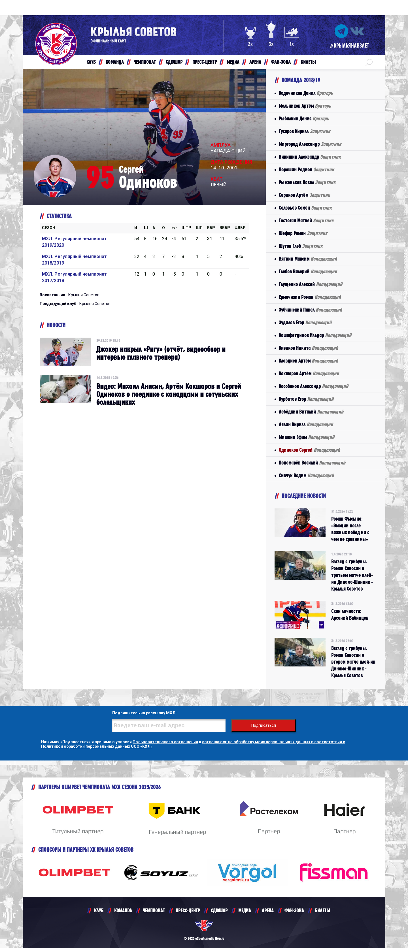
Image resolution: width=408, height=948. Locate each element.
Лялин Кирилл (306, 424)
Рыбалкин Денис (304, 118)
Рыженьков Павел (307, 182)
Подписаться (263, 725)
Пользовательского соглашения (165, 742)
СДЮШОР (219, 910)
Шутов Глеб (300, 246)
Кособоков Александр (313, 386)
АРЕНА (268, 910)
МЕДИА (244, 910)
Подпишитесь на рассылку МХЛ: (144, 713)
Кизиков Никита (308, 348)
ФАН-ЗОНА (294, 910)
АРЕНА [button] (255, 62)
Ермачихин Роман (310, 297)
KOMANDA (123, 910)
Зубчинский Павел (310, 309)
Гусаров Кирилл (304, 131)
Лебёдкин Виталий (311, 411)
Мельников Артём (305, 105)
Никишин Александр (310, 156)
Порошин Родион (306, 169)
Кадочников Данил (306, 93)
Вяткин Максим (308, 258)
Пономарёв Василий (312, 462)
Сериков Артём (304, 195)
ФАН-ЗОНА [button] (281, 62)
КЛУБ (98, 910)
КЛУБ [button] (91, 62)
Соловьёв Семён (305, 207)
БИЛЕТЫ (322, 910)
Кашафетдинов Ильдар (315, 335)
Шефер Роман (303, 233)
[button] (369, 62)
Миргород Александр (310, 144)
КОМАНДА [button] (115, 62)
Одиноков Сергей (309, 450)
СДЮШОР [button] (174, 62)
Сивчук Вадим (306, 475)
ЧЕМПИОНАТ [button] (145, 62)
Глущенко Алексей (310, 284)
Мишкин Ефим (306, 437)
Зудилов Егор (305, 322)
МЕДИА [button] (233, 62)
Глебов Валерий (308, 271)
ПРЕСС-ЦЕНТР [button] (204, 62)
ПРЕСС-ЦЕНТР (188, 910)
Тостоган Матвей (306, 220)
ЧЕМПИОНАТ (154, 910)
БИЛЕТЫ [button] (308, 62)
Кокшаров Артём (309, 373)
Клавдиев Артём (308, 360)
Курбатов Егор (306, 399)
